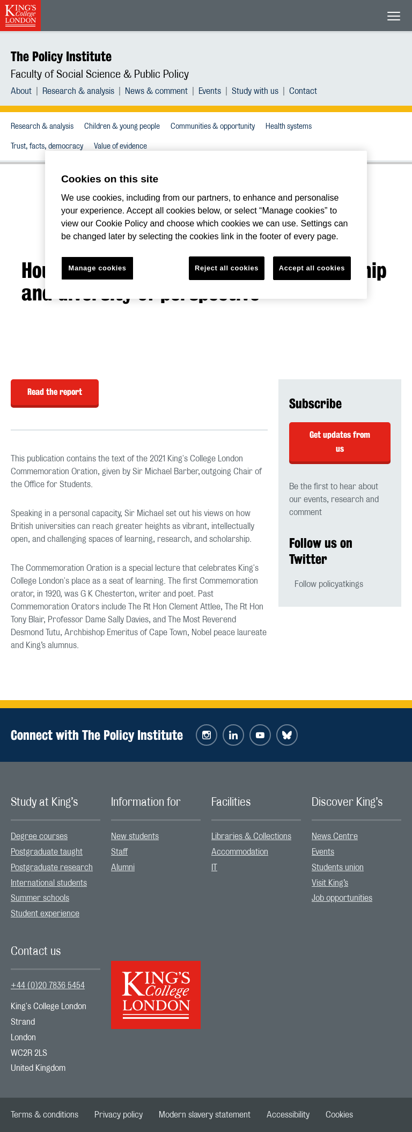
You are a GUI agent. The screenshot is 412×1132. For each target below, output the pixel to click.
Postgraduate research (52, 867)
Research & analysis (78, 91)
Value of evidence (120, 146)
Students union (338, 867)
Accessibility (288, 1115)
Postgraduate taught (47, 852)
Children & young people (122, 126)
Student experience (45, 913)
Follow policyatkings (329, 584)
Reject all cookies (227, 268)
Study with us (255, 91)
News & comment (156, 91)
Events (209, 91)
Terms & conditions (44, 1115)
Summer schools (40, 898)
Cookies (339, 1115)
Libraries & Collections (251, 836)
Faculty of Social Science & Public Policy (100, 74)
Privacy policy (118, 1115)
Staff (119, 852)
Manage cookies (98, 268)
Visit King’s (330, 883)
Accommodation (239, 852)
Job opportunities (342, 898)
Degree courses (39, 836)
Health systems (289, 126)
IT (214, 867)
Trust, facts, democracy (47, 146)
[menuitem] (26, 91)
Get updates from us (340, 442)
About (21, 91)
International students (49, 883)
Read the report (54, 392)
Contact (303, 91)
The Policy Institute (61, 56)
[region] (206, 225)
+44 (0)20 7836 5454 (48, 985)
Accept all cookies (312, 268)
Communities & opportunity (213, 126)
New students (135, 836)
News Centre (335, 836)
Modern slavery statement (205, 1115)
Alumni (123, 867)
